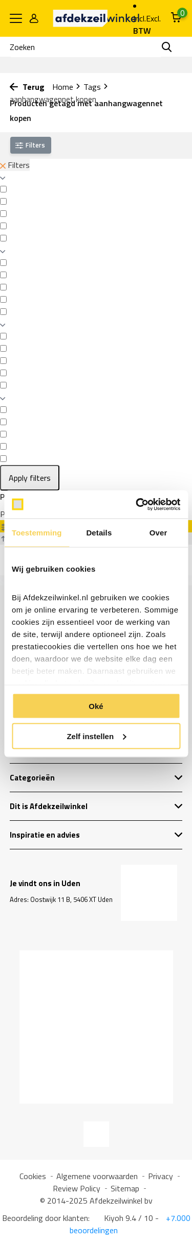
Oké (96, 706)
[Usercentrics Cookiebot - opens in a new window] (136, 504)
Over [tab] (158, 532)
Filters (15, 165)
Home (66, 87)
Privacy (160, 1176)
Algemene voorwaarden (97, 1176)
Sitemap (125, 1188)
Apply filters (30, 478)
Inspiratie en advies (96, 835)
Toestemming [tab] (37, 532)
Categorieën (96, 778)
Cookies (32, 1176)
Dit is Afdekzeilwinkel (96, 806)
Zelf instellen (96, 735)
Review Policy (76, 1188)
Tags (96, 87)
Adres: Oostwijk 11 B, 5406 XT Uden (61, 899)
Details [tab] (99, 532)
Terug (27, 87)
